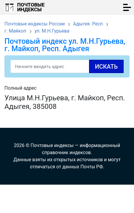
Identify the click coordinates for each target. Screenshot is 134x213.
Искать (106, 66)
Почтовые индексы (31, 7)
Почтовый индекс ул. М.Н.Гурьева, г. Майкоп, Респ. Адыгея (64, 45)
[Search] (67, 66)
